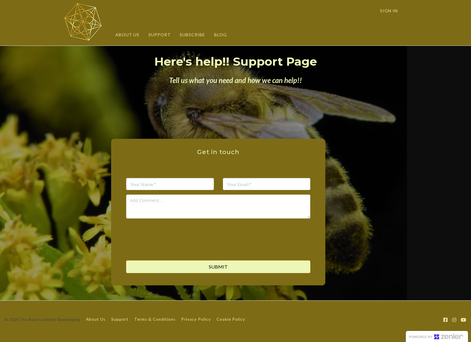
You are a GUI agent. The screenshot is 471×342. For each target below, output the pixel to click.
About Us (95, 319)
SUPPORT (159, 34)
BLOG (220, 34)
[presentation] (218, 234)
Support (120, 319)
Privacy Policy (196, 319)
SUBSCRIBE (192, 34)
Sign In (389, 10)
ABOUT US (127, 34)
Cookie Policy (231, 319)
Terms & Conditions (154, 319)
